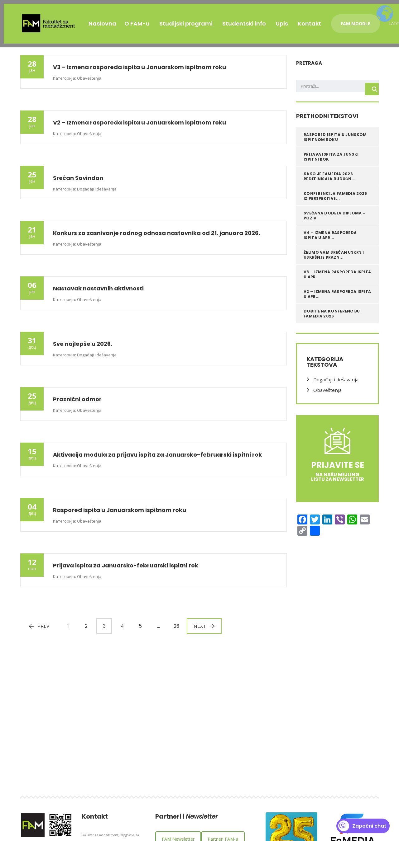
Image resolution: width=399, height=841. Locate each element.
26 (175, 630)
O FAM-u (143, 20)
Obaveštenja (326, 394)
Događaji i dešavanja (334, 383)
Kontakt (326, 20)
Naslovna (104, 20)
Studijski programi (195, 20)
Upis (296, 20)
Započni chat (362, 825)
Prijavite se (337, 468)
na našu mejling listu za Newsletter (337, 480)
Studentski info (256, 20)
